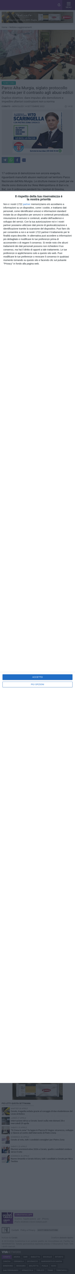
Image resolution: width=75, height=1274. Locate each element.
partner (26, 204)
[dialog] (37, 637)
